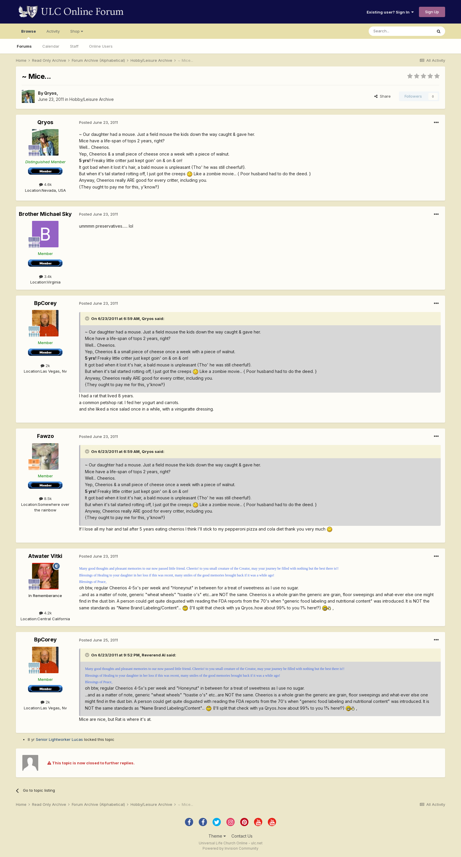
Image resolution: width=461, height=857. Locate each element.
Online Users (101, 46)
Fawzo (45, 436)
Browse (28, 34)
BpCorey (45, 303)
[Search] (400, 31)
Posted (98, 122)
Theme (217, 835)
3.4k (45, 276)
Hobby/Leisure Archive (91, 99)
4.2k (45, 613)
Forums (24, 46)
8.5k (45, 498)
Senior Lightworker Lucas (59, 739)
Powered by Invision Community (230, 848)
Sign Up (432, 11)
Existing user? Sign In (390, 12)
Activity (53, 31)
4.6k (45, 184)
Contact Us (242, 835)
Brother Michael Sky (45, 214)
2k (45, 365)
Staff (74, 46)
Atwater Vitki (45, 556)
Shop (76, 31)
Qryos (50, 93)
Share (382, 96)
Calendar (50, 46)
